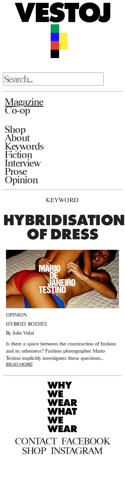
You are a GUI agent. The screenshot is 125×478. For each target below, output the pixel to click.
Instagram (77, 451)
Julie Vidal (23, 333)
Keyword (62, 199)
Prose (16, 171)
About (17, 137)
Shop (15, 129)
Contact (36, 441)
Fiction (18, 154)
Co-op (17, 110)
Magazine (24, 101)
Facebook (85, 441)
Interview (22, 162)
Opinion (21, 179)
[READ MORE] (19, 364)
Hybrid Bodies (26, 324)
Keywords (24, 146)
